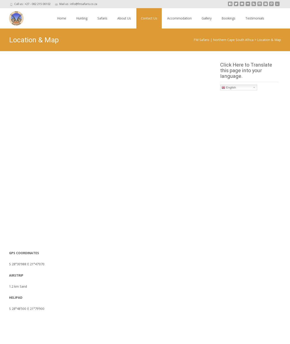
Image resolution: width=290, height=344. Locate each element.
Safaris (102, 18)
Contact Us (149, 18)
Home (61, 18)
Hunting (81, 18)
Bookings (228, 18)
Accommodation (179, 18)
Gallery (207, 18)
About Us (124, 18)
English (229, 87)
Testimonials (254, 18)
